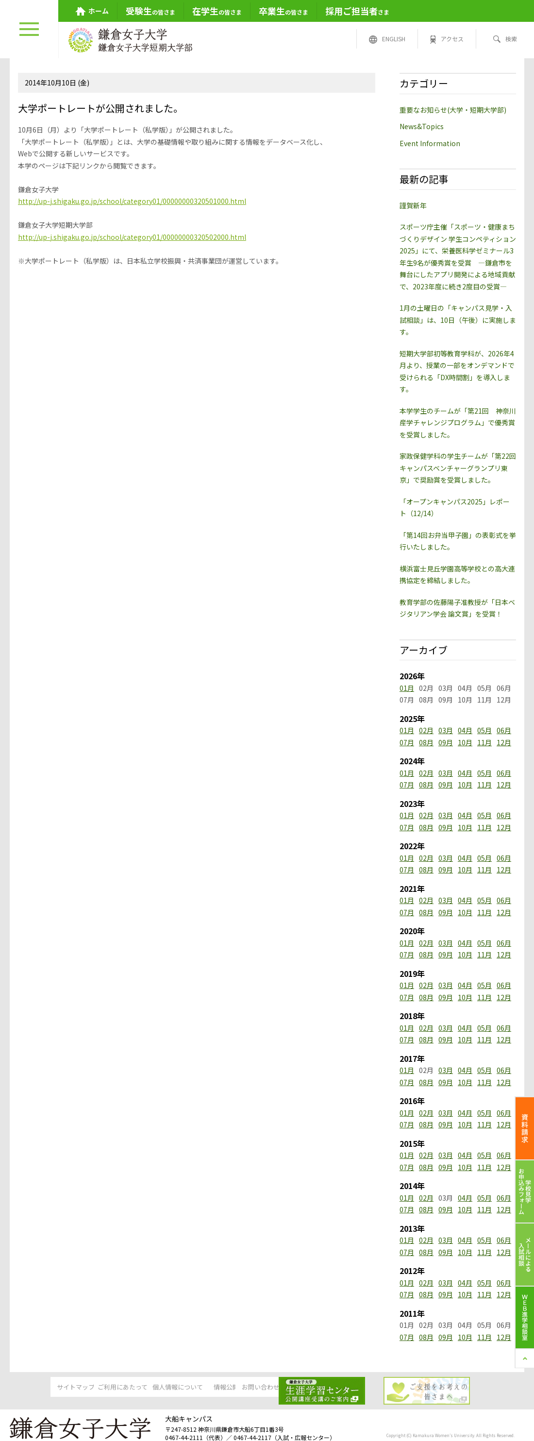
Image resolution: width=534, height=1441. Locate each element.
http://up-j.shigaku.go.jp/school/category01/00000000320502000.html (132, 237)
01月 (407, 688)
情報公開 (266, 1387)
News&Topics (422, 126)
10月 (465, 742)
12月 (504, 742)
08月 (426, 742)
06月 (504, 730)
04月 (465, 730)
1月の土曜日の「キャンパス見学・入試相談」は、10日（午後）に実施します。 (458, 319)
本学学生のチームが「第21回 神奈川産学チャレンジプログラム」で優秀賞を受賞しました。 (458, 422)
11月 (484, 742)
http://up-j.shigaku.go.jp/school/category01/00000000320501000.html (132, 201)
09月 (445, 742)
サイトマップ (43, 1387)
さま (357, 10)
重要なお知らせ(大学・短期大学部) (453, 110)
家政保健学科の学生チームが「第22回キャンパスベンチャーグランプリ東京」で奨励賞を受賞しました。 (458, 468)
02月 (426, 730)
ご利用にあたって (118, 1387)
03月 (445, 730)
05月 (484, 730)
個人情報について (192, 1387)
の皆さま (150, 10)
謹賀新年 (413, 205)
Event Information (430, 143)
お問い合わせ (340, 1387)
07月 (407, 742)
